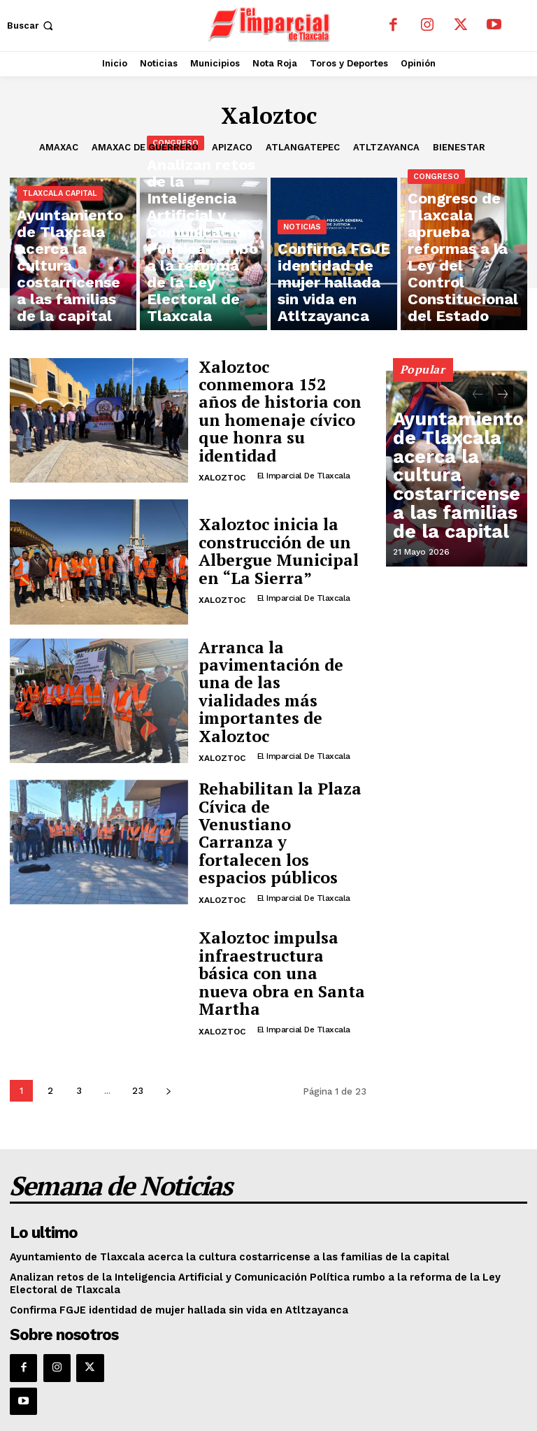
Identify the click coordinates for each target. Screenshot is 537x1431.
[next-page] (168, 1081)
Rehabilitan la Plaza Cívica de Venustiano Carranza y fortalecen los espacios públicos (274, 825)
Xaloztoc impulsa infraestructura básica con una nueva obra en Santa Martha (278, 964)
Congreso (175, 245)
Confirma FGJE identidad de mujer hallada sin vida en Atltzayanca (163, 1291)
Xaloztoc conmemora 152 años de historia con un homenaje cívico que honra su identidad (281, 409)
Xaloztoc (222, 454)
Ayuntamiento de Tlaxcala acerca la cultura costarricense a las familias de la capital (455, 513)
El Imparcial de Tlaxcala (301, 452)
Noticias (302, 267)
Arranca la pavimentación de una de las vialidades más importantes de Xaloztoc (277, 686)
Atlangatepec (303, 147)
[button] (31, 25)
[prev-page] (478, 395)
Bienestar (459, 147)
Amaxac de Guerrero (145, 147)
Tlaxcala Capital (59, 256)
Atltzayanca (386, 147)
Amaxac (58, 147)
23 (137, 1081)
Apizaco (232, 147)
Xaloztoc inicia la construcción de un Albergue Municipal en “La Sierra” (277, 548)
